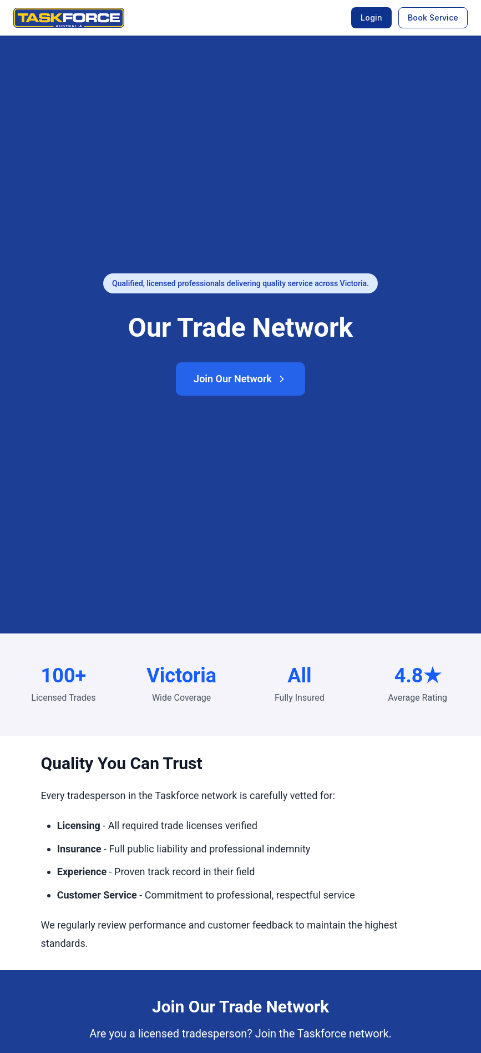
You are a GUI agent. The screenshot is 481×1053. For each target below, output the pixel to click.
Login (371, 17)
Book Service (433, 17)
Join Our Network (240, 379)
